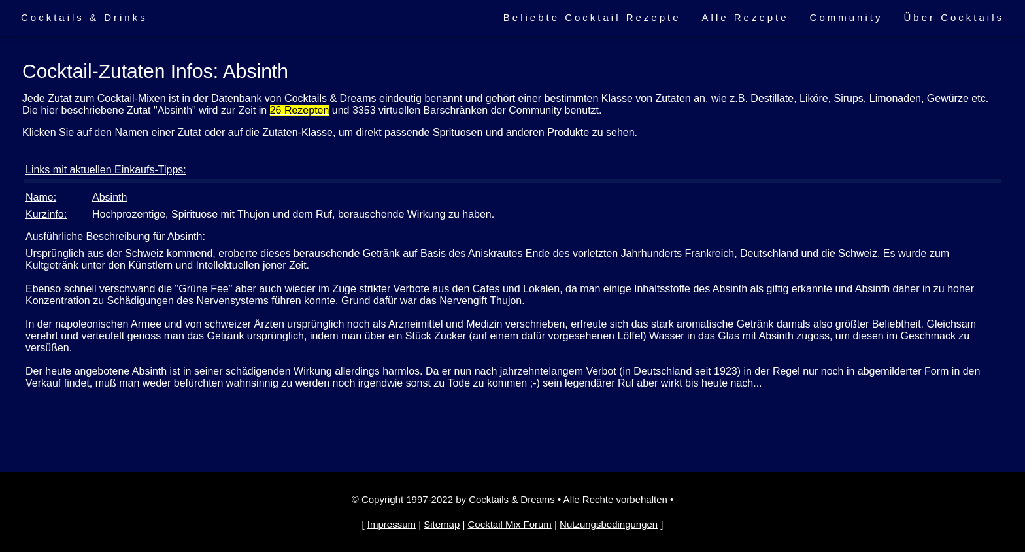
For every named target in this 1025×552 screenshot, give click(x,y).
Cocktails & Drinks (84, 17)
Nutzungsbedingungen (609, 524)
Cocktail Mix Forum (509, 524)
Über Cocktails (953, 17)
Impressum (391, 524)
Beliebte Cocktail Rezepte (592, 17)
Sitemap (442, 524)
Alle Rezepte (745, 17)
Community (846, 17)
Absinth (109, 197)
